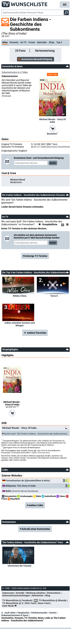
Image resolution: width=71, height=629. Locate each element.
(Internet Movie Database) (22, 491)
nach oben (8, 612)
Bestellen (52, 133)
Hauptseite (23, 612)
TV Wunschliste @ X (12, 603)
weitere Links (35, 505)
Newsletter (37, 595)
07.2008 (41, 146)
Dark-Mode (10, 605)
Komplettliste (49, 224)
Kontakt (20, 593)
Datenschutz (53, 593)
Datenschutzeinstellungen (16, 595)
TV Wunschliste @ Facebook (17, 600)
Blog (47, 595)
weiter (53, 163)
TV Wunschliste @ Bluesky (52, 600)
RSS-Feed (30, 603)
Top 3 (59, 42)
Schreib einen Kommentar (36, 528)
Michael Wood (17, 179)
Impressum (8, 593)
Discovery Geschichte (58, 146)
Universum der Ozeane (19, 565)
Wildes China (19, 296)
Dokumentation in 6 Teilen (15, 72)
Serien (52, 612)
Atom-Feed (44, 603)
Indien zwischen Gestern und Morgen (20, 324)
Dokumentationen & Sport (14, 615)
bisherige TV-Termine (35, 256)
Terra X (54, 296)
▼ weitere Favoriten (35, 332)
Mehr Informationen (41, 453)
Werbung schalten (35, 593)
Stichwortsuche (39, 612)
